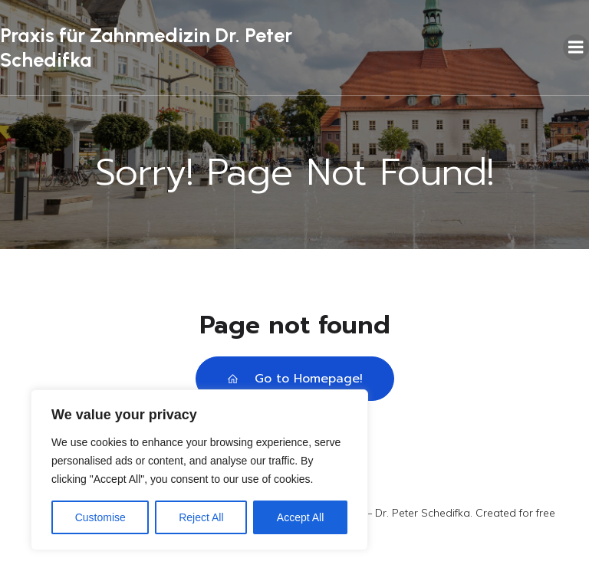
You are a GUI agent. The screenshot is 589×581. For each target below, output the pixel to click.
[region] (199, 469)
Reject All (201, 517)
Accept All (300, 517)
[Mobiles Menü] (576, 47)
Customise (100, 517)
